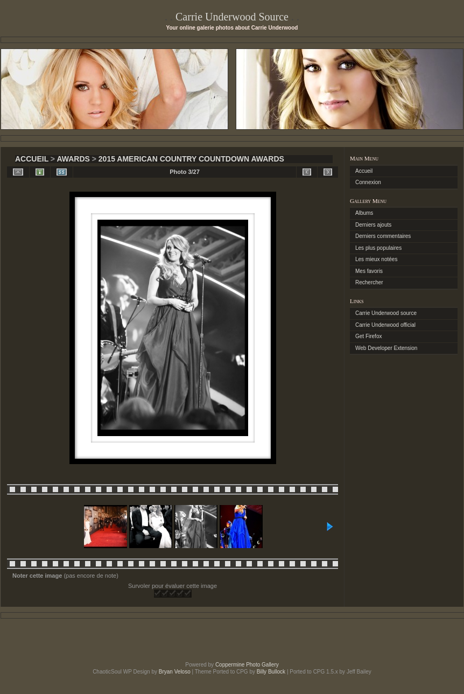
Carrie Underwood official (385, 325)
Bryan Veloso (175, 672)
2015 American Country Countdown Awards (191, 159)
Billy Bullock (271, 672)
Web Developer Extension (386, 348)
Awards (73, 159)
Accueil (31, 159)
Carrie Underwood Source (232, 17)
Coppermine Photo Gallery (247, 665)
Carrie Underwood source (386, 313)
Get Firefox (368, 336)
